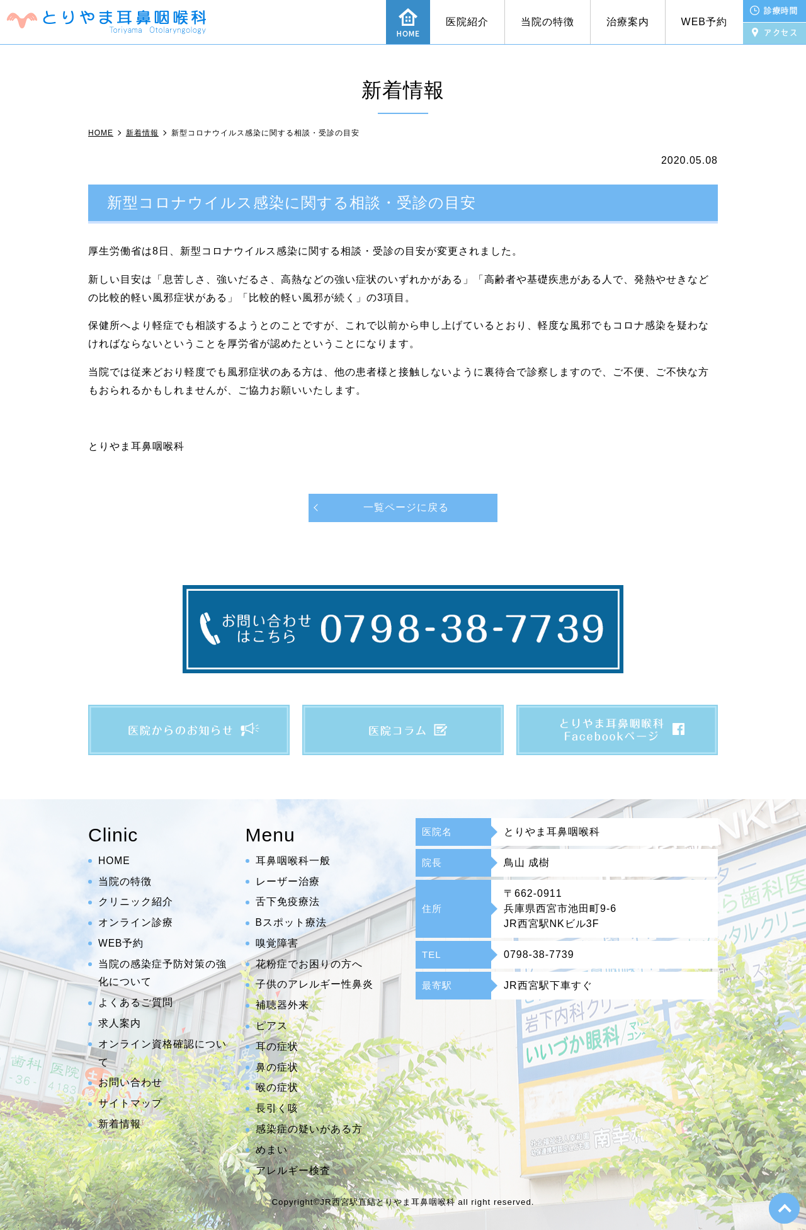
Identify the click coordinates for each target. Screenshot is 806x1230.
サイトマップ (130, 1103)
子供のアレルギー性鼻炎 (314, 984)
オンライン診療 (135, 922)
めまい (272, 1149)
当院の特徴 (547, 21)
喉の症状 (277, 1088)
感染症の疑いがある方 (309, 1129)
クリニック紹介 (135, 902)
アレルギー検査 (293, 1170)
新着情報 (119, 1124)
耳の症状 (277, 1046)
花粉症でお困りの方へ (309, 964)
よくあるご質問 (135, 1003)
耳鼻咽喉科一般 (293, 860)
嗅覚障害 (277, 943)
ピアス (272, 1025)
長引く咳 (277, 1108)
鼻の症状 (277, 1067)
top (784, 1208)
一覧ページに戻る (406, 507)
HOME (114, 860)
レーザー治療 (288, 881)
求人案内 (119, 1023)
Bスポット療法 (291, 922)
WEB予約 (704, 21)
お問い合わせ (130, 1083)
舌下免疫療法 (288, 902)
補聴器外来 (282, 1005)
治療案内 (627, 21)
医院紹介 (467, 21)
